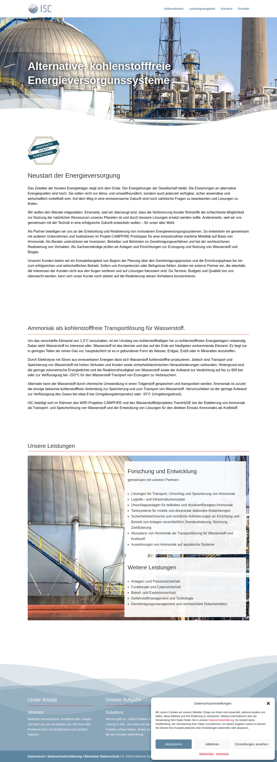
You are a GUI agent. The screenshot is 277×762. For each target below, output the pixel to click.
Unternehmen (174, 8)
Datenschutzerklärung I (66, 756)
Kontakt (243, 8)
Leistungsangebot (202, 8)
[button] (268, 703)
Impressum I (37, 756)
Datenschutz (206, 753)
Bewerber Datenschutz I (103, 756)
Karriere (226, 8)
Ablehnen (212, 744)
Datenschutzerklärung (221, 720)
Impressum (222, 753)
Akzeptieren (173, 744)
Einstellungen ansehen (251, 744)
